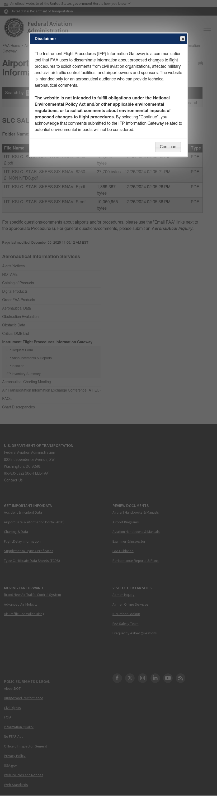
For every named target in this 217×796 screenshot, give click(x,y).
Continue (168, 147)
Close (182, 39)
